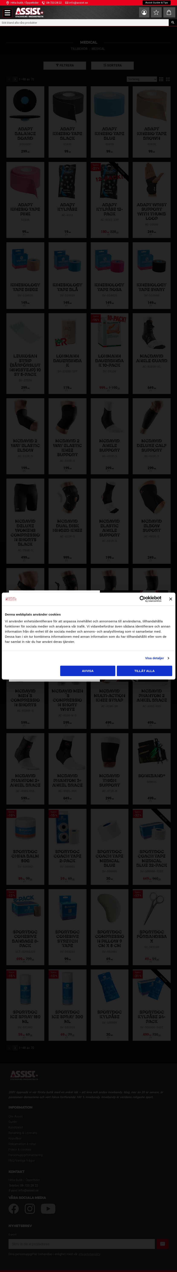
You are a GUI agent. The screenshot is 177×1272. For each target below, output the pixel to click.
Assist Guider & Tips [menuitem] (156, 2)
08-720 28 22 (54, 2)
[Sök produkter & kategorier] (84, 22)
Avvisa (88, 671)
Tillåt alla (144, 671)
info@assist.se (78, 2)
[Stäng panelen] (170, 598)
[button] (7, 13)
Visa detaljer (154, 658)
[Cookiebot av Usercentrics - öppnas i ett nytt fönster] (142, 599)
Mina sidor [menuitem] (142, 12)
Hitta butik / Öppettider (25, 2)
